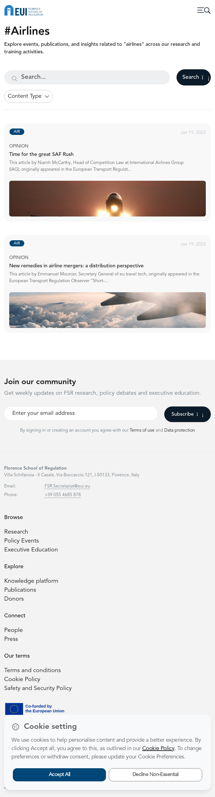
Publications (20, 590)
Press (11, 639)
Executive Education (31, 550)
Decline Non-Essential (155, 774)
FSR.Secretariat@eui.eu (67, 486)
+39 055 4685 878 (63, 495)
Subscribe (187, 414)
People (13, 630)
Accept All (59, 774)
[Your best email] (81, 413)
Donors (14, 599)
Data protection (179, 430)
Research (16, 532)
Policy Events (21, 541)
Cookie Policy (22, 679)
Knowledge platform (31, 581)
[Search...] (87, 77)
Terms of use (143, 430)
